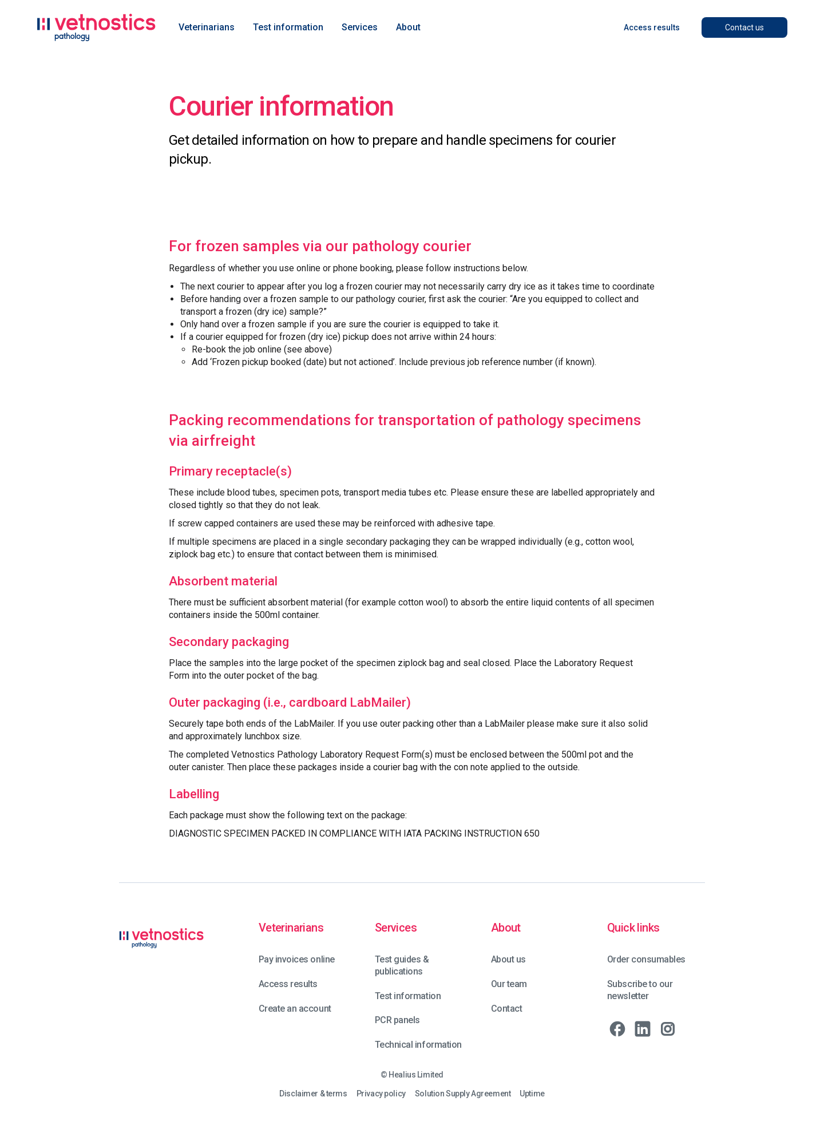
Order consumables (646, 959)
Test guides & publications (402, 965)
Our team (509, 984)
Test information (408, 996)
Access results (288, 984)
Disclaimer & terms (313, 1094)
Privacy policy (381, 1094)
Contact (506, 1008)
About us (508, 959)
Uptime (532, 1094)
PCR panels (397, 1020)
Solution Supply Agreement (463, 1094)
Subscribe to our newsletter (639, 990)
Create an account (295, 1008)
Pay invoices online (297, 959)
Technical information (418, 1044)
